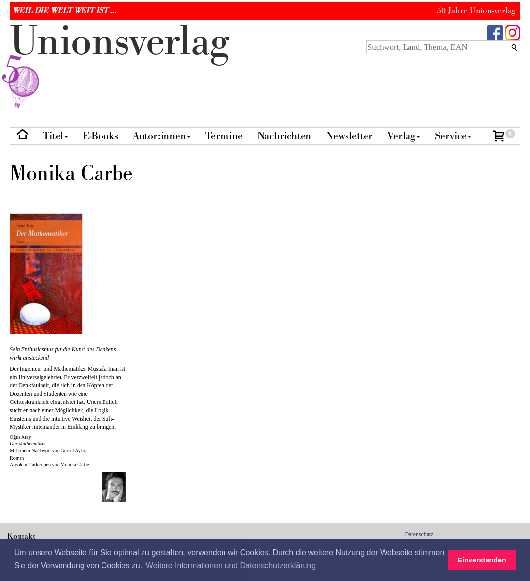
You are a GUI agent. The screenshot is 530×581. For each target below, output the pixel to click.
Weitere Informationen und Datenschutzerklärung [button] (231, 565)
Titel (55, 135)
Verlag (403, 135)
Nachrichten (284, 135)
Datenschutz (419, 534)
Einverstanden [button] (482, 560)
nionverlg (119, 64)
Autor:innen (162, 135)
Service (453, 135)
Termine (224, 135)
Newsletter (349, 135)
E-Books (100, 135)
